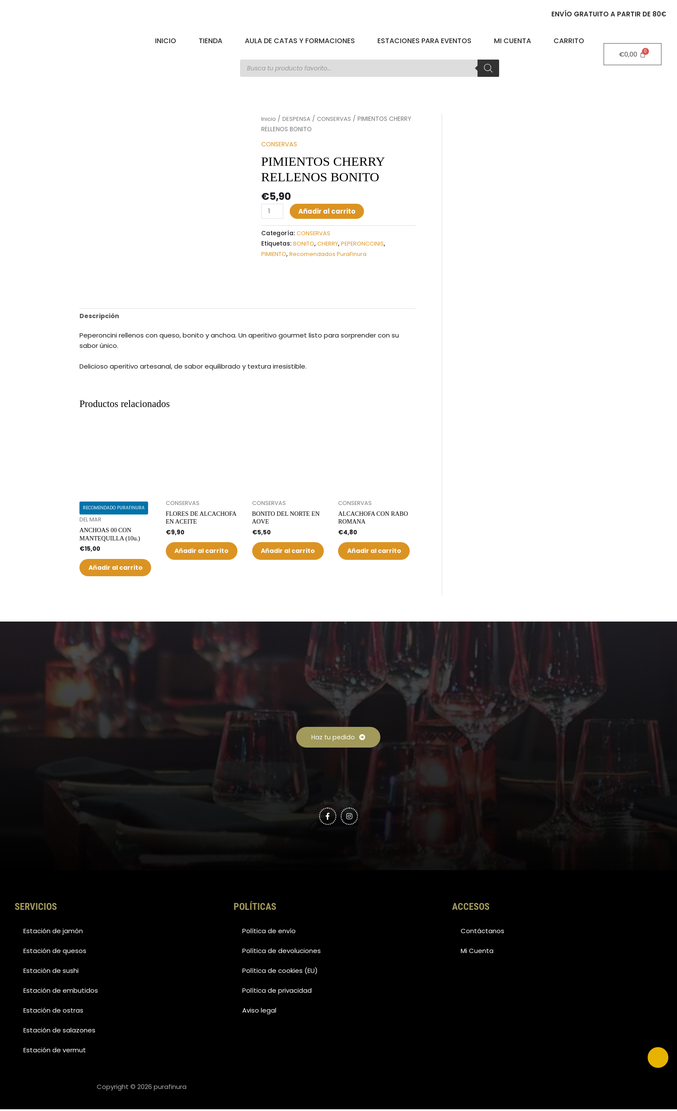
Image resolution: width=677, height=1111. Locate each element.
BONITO (304, 244)
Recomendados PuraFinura (329, 254)
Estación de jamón (53, 932)
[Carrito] (632, 54)
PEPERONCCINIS (365, 244)
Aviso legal (259, 1011)
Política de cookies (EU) (280, 972)
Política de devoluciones (281, 952)
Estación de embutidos (60, 992)
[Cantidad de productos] (273, 210)
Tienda (210, 41)
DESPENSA (297, 119)
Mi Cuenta (512, 41)
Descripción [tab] (100, 298)
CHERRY (329, 244)
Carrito (569, 41)
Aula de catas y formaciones (300, 41)
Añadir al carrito (328, 210)
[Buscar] (488, 68)
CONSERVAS (335, 119)
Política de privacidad (277, 992)
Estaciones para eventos (424, 41)
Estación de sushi (51, 972)
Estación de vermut (54, 1051)
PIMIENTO (274, 254)
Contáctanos (482, 932)
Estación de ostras (53, 1011)
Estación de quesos (54, 952)
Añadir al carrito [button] (110, 559)
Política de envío (269, 932)
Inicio (165, 41)
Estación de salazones (59, 1031)
